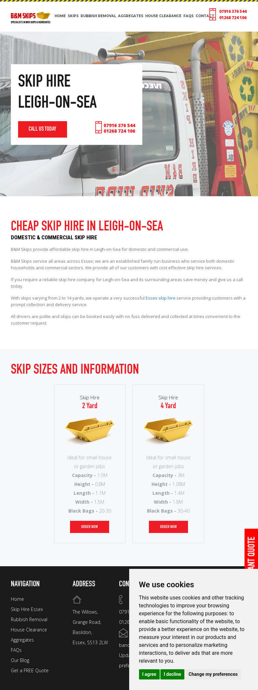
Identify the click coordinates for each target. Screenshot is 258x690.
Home (17, 599)
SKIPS (73, 16)
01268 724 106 (232, 17)
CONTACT (205, 16)
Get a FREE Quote (30, 670)
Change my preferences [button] (213, 674)
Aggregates (22, 640)
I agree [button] (149, 674)
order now (89, 527)
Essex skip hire (161, 298)
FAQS (188, 16)
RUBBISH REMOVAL (98, 16)
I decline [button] (172, 674)
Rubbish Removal (29, 619)
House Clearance (29, 629)
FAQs (16, 650)
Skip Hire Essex (27, 609)
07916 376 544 (232, 11)
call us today (43, 129)
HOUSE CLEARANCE (163, 16)
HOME (60, 16)
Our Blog (20, 660)
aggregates (130, 16)
